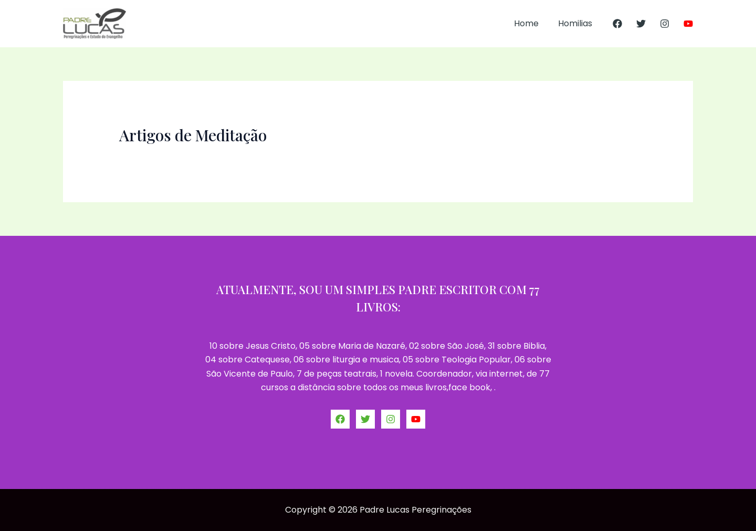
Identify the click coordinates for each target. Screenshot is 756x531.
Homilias (577, 23)
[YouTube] (688, 23)
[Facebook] (617, 23)
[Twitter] (641, 23)
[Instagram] (664, 23)
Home (530, 23)
